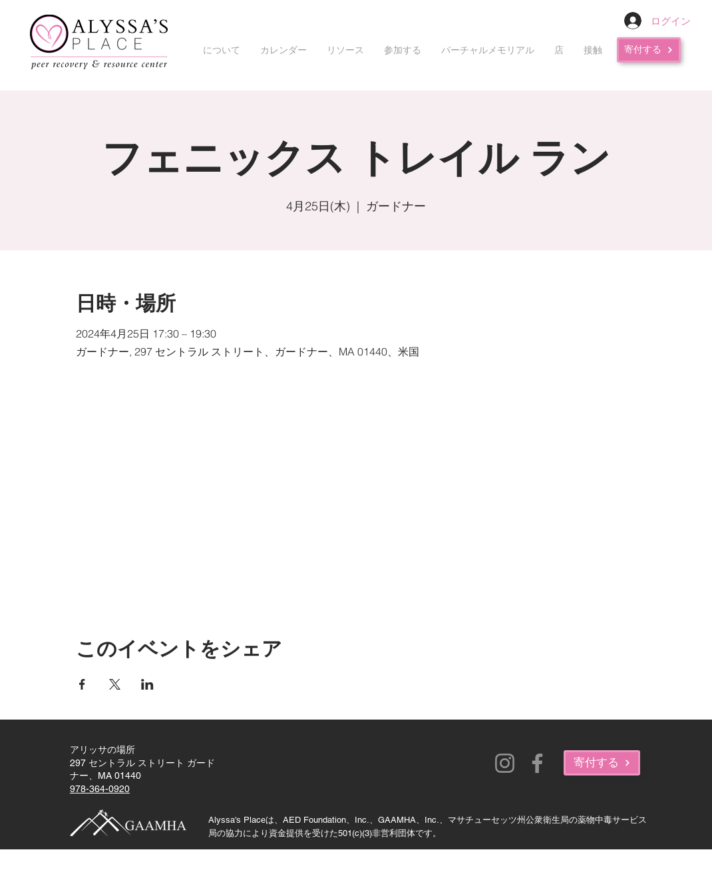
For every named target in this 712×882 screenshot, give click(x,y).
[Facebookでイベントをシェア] (82, 684)
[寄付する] (649, 50)
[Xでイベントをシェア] (114, 684)
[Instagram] (505, 763)
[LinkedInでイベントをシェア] (147, 684)
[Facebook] (537, 763)
